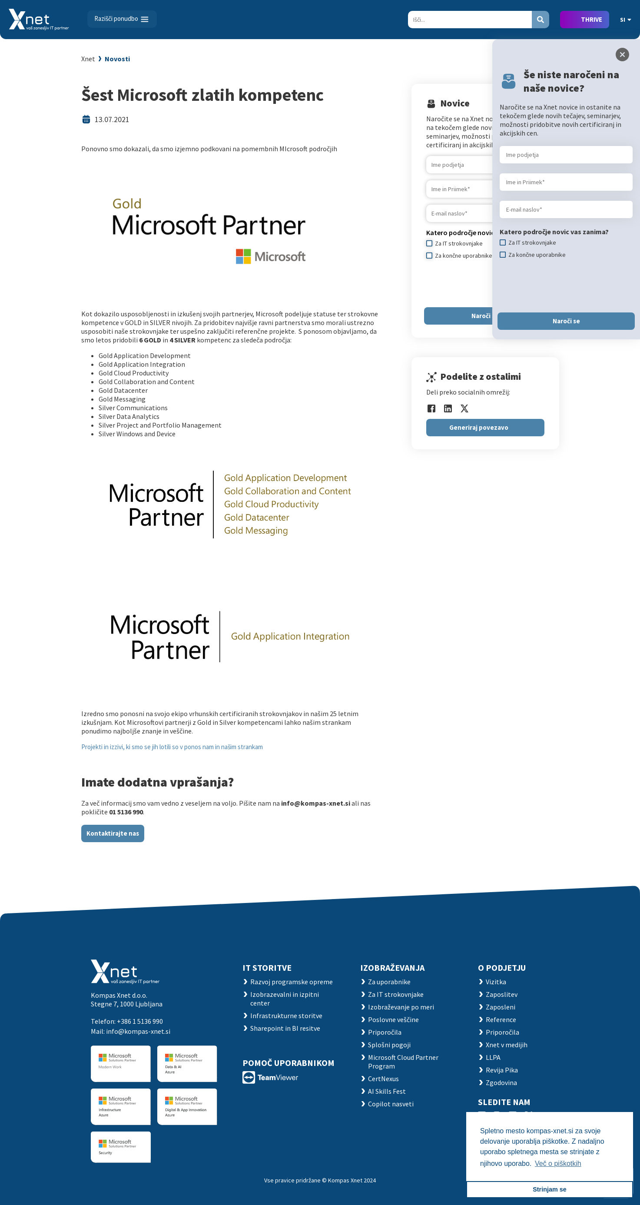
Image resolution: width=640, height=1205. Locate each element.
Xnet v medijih (506, 1044)
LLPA (493, 1057)
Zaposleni (500, 1007)
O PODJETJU (502, 967)
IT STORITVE (267, 967)
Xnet (88, 58)
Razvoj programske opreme (291, 981)
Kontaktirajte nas (112, 833)
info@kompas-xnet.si (138, 1031)
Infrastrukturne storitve (286, 1015)
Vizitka (496, 981)
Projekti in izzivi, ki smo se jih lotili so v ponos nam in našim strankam (172, 747)
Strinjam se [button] (550, 1189)
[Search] (470, 19)
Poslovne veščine (393, 1019)
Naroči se (485, 316)
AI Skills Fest (387, 1091)
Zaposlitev (501, 994)
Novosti (117, 58)
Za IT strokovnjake (396, 994)
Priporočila (384, 1032)
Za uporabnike (389, 981)
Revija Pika (502, 1070)
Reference (501, 1019)
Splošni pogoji (389, 1044)
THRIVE (591, 19)
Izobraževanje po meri (401, 1007)
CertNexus (383, 1078)
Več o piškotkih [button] (558, 1163)
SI (625, 19)
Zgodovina (501, 1082)
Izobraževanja (392, 967)
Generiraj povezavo (478, 427)
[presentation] (566, 285)
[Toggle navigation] (122, 19)
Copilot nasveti (391, 1103)
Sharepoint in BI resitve (285, 1028)
